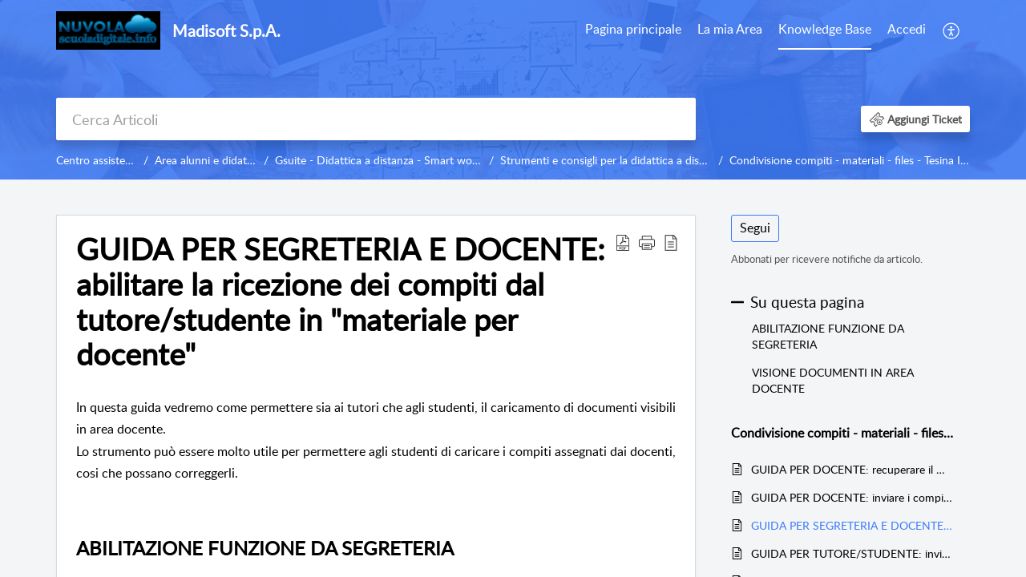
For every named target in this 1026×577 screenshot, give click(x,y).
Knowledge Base (824, 29)
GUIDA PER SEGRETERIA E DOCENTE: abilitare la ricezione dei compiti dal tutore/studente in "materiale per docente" (340, 302)
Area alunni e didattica (210, 159)
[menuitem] (906, 30)
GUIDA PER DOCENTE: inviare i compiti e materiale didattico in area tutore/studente (852, 497)
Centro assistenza (99, 159)
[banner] (513, 90)
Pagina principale (633, 29)
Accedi (906, 29)
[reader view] (671, 242)
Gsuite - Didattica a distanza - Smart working (385, 159)
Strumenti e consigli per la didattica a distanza (612, 159)
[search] (376, 119)
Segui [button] (755, 227)
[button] (915, 119)
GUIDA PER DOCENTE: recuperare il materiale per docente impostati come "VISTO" (852, 469)
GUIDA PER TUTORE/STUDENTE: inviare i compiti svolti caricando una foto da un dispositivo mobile (852, 553)
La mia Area (729, 29)
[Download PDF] (623, 242)
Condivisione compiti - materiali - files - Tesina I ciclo (857, 159)
